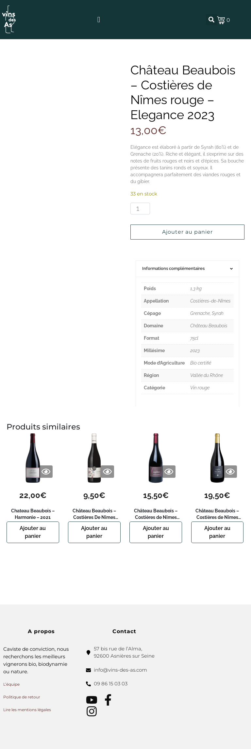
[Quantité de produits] (140, 208)
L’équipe (11, 684)
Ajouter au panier (187, 232)
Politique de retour (21, 696)
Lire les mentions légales (27, 709)
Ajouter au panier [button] (33, 532)
